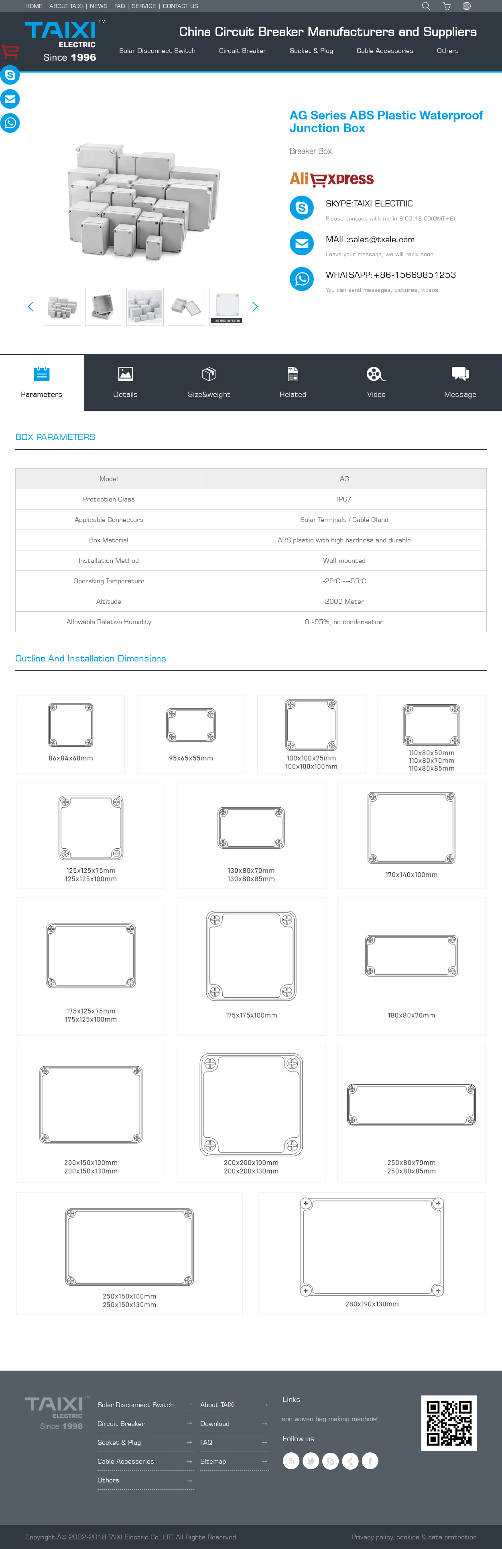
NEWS (99, 5)
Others (448, 51)
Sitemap (233, 1461)
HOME (34, 5)
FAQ (119, 5)
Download (233, 1424)
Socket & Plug (311, 51)
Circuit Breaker (242, 51)
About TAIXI (233, 1405)
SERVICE (144, 5)
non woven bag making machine (329, 1419)
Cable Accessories (385, 51)
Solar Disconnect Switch (157, 51)
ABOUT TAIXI (66, 5)
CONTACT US (180, 5)
